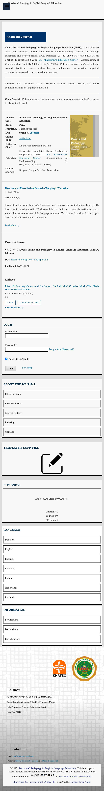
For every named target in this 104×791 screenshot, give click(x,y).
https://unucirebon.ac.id (26, 761)
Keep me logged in (17, 358)
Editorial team (13, 394)
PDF (11, 302)
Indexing (10, 422)
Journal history (13, 412)
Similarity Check (30, 302)
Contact (9, 431)
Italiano (9, 578)
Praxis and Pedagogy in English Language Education (35, 3)
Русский (9, 597)
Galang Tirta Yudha (81, 781)
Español (9, 558)
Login (10, 368)
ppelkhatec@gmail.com (23, 756)
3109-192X (25, 138)
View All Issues (12, 307)
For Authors (11, 629)
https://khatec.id (50, 761)
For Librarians (12, 638)
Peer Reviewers (13, 403)
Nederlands (11, 587)
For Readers (11, 619)
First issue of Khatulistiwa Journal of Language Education (37, 188)
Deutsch (9, 539)
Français (9, 568)
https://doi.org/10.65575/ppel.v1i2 (29, 259)
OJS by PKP (50, 781)
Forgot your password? (61, 349)
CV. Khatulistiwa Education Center (58, 59)
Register (27, 368)
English (9, 549)
